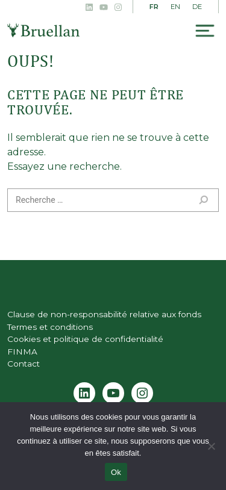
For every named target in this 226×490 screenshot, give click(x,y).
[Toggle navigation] (205, 31)
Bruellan (43, 30)
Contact (23, 363)
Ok (116, 472)
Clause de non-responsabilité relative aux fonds (104, 314)
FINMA (22, 351)
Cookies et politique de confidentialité (85, 339)
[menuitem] (154, 7)
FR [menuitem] (154, 6)
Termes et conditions (50, 327)
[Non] (211, 446)
